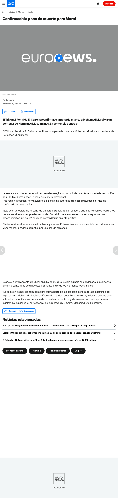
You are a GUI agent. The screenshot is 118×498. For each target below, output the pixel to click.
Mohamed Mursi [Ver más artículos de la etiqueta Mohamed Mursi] (15, 350)
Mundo (21, 12)
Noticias (11, 12)
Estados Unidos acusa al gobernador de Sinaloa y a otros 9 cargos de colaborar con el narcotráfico (52, 332)
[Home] (3, 12)
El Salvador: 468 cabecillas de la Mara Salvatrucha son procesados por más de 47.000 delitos (49, 340)
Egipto (30, 12)
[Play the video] (59, 58)
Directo (109, 3)
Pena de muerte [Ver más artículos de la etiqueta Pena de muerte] (58, 350)
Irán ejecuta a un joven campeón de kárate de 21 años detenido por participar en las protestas (49, 325)
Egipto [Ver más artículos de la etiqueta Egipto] (78, 350)
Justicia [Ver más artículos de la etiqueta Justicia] (36, 350)
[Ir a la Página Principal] (11, 3)
